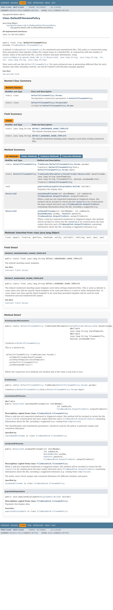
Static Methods (29, 156)
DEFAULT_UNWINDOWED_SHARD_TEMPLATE (50, 129)
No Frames (41, 7)
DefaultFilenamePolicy (24, 164)
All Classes (56, 7)
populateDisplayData (48, 186)
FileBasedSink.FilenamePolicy (26, 45)
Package (14, 3)
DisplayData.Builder (70, 186)
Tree (29, 3)
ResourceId (83, 174)
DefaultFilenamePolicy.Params (46, 95)
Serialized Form (11, 74)
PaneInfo (66, 214)
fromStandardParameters (50, 174)
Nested (12, 10)
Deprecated (38, 3)
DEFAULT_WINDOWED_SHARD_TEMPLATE (49, 136)
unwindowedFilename (47, 194)
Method (34, 10)
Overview (5, 3)
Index (47, 3)
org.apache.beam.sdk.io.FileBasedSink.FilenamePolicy (31, 25)
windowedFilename (46, 211)
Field (19, 10)
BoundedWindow (45, 214)
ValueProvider (70, 174)
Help (53, 3)
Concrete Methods (71, 156)
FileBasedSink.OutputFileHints (53, 196)
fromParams (43, 164)
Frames (32, 7)
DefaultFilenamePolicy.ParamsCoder (49, 103)
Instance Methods (49, 156)
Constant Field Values (16, 270)
